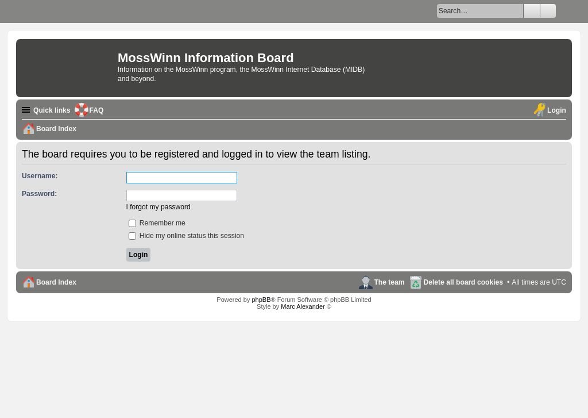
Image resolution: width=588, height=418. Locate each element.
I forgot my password (158, 207)
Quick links (52, 110)
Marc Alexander (302, 306)
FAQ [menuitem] (97, 110)
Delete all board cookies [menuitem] (463, 282)
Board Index (56, 282)
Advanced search (548, 11)
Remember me (157, 223)
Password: (39, 194)
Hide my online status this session (187, 236)
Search (531, 11)
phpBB (261, 299)
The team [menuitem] (389, 282)
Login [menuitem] (556, 110)
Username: (40, 176)
